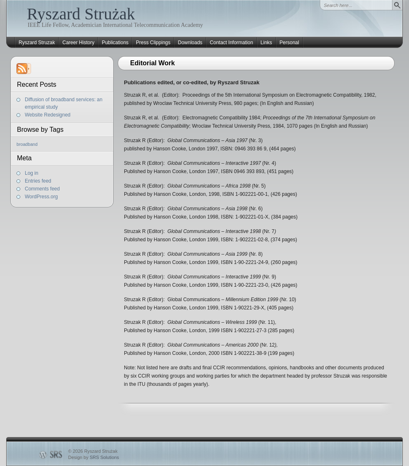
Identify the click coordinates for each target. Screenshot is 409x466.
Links (266, 42)
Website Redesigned (48, 115)
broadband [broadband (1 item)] (27, 144)
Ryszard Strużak (81, 14)
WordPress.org (41, 197)
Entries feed (38, 181)
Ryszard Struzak (37, 42)
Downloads (190, 42)
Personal (289, 42)
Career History (78, 42)
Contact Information (231, 42)
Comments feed (42, 189)
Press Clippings (153, 42)
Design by (93, 457)
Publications (115, 42)
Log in (31, 173)
